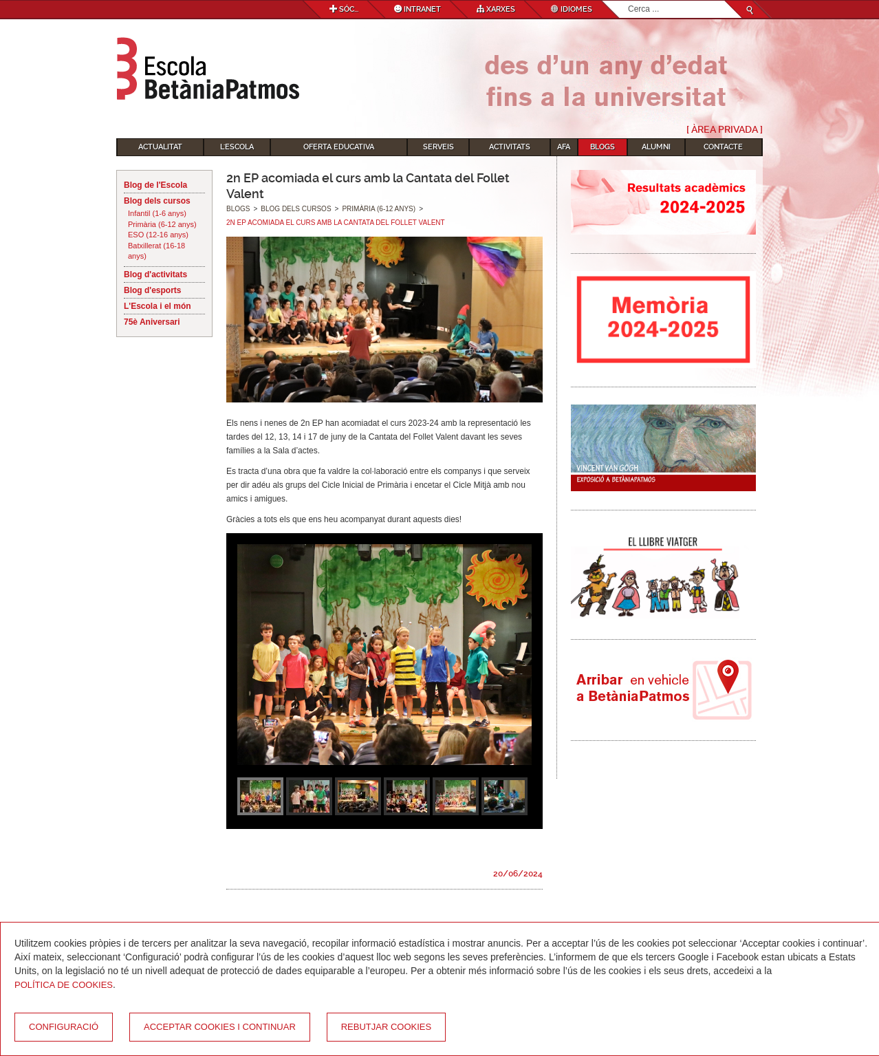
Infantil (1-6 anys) (157, 213)
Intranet (417, 9)
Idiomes (571, 9)
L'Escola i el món (157, 306)
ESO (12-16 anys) (158, 234)
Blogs (602, 146)
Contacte (723, 146)
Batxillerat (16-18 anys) (156, 251)
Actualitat (160, 146)
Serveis (438, 146)
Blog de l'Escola (155, 185)
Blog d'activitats (155, 274)
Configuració (63, 1027)
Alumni (656, 146)
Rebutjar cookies (386, 1027)
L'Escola (237, 146)
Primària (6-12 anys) (162, 224)
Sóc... (343, 9)
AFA (563, 146)
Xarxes (496, 9)
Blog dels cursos (157, 201)
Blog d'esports (153, 290)
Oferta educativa (338, 146)
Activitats (509, 146)
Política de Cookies (63, 985)
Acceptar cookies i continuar (220, 1027)
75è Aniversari (152, 322)
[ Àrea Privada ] (724, 129)
